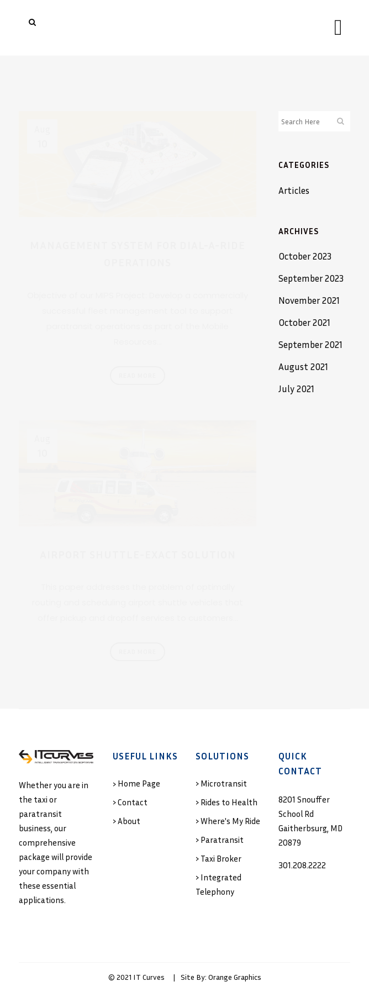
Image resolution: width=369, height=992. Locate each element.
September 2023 (311, 278)
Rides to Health (229, 802)
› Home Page (136, 783)
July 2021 (296, 388)
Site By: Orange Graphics (221, 977)
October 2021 (304, 322)
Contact (132, 802)
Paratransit (222, 840)
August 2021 (303, 366)
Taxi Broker (221, 858)
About (129, 821)
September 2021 (310, 344)
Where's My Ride (230, 821)
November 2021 (309, 300)
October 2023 (304, 256)
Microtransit (224, 783)
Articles (293, 190)
